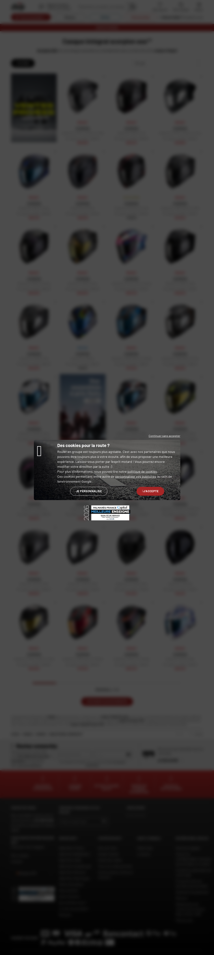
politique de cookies (142, 471)
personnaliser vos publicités (135, 476)
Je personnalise (89, 491)
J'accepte (150, 491)
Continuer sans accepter (164, 435)
